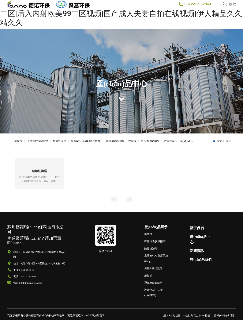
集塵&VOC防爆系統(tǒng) (83, 141)
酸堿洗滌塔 (57, 141)
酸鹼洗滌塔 (39, 171)
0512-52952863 (197, 19)
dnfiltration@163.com (31, 283)
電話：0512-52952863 (24, 276)
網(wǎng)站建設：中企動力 (178, 315)
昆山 (195, 315)
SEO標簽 (205, 315)
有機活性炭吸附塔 (36, 141)
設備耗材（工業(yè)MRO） (173, 141)
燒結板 (127, 141)
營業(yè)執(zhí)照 (224, 315)
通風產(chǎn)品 (144, 141)
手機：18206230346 (23, 270)
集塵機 (18, 141)
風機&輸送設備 (111, 141)
